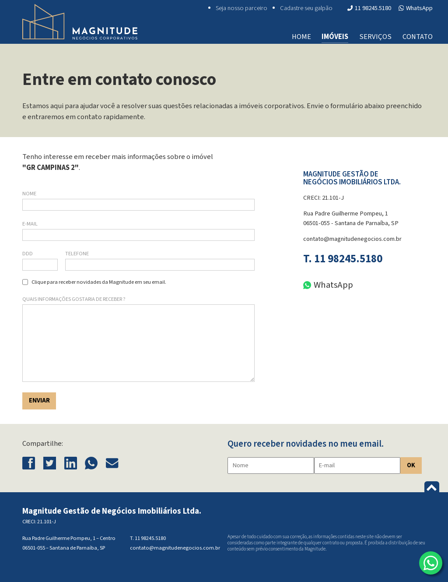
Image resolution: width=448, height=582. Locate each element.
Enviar (39, 400)
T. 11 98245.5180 (342, 259)
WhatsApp (416, 8)
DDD (27, 253)
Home (301, 37)
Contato (417, 37)
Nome (29, 194)
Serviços (375, 37)
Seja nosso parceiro (241, 8)
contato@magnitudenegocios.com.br (352, 238)
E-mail (30, 224)
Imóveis (335, 37)
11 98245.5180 (369, 8)
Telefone (77, 253)
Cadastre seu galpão (306, 8)
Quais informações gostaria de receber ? (74, 299)
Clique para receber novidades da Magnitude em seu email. (99, 282)
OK (411, 465)
